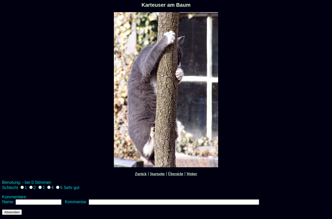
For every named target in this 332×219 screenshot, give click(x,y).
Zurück (141, 174)
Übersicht (175, 174)
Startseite (157, 174)
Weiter (191, 174)
